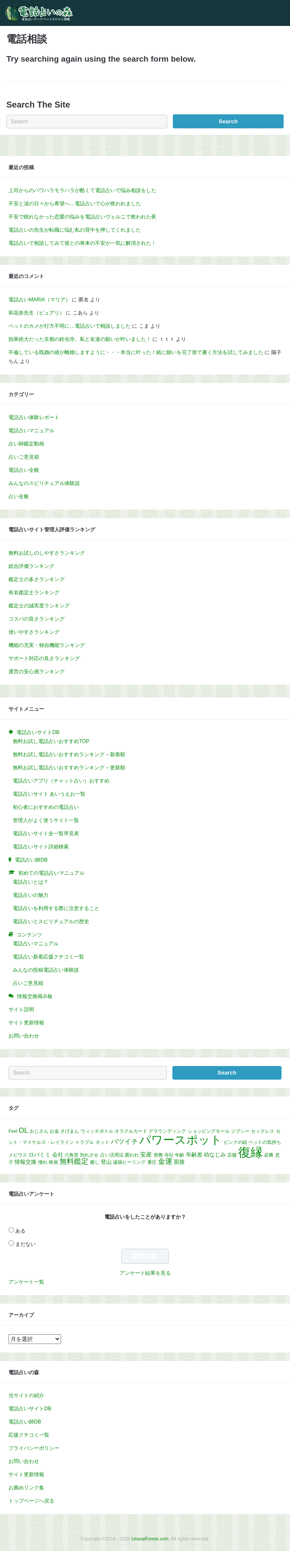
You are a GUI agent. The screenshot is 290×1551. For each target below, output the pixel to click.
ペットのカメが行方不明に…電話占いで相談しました (69, 326)
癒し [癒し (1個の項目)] (94, 1162)
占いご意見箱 (23, 457)
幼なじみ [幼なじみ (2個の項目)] (215, 1154)
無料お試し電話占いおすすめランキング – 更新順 (69, 768)
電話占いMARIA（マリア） (39, 300)
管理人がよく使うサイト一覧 (46, 820)
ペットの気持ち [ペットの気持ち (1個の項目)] (264, 1142)
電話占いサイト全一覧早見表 (46, 833)
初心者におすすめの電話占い (46, 807)
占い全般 (18, 496)
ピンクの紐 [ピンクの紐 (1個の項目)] (235, 1142)
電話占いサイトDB (29, 1409)
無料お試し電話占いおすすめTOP (51, 741)
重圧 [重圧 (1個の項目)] (152, 1162)
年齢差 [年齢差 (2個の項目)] (194, 1154)
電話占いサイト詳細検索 (41, 847)
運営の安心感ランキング (36, 672)
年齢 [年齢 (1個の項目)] (179, 1154)
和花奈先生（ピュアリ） (36, 313)
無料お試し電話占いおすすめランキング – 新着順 (69, 754)
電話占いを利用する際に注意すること (56, 908)
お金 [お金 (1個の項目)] (54, 1131)
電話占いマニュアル (31, 431)
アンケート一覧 (26, 1282)
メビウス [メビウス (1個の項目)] (17, 1154)
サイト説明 (21, 1009)
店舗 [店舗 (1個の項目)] (232, 1154)
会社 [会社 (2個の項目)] (57, 1154)
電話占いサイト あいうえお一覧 (49, 794)
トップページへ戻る (31, 1501)
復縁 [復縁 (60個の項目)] (250, 1152)
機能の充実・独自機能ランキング (46, 645)
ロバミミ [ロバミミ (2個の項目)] (39, 1154)
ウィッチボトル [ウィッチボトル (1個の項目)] (97, 1131)
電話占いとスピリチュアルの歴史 (51, 921)
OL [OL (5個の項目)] (23, 1130)
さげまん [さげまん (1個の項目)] (69, 1131)
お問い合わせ (23, 1036)
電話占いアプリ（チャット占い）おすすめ (61, 781)
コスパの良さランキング (36, 619)
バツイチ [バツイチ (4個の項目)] (124, 1141)
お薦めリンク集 (26, 1488)
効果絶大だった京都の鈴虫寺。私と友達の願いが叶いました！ (79, 339)
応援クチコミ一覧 (28, 1435)
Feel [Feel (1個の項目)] (12, 1131)
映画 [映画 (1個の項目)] (53, 1162)
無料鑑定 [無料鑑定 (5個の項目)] (73, 1161)
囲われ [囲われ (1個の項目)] (132, 1154)
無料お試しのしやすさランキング (46, 553)
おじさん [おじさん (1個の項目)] (39, 1131)
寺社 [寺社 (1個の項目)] (169, 1154)
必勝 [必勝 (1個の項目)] (268, 1154)
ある (20, 1231)
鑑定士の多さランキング (36, 579)
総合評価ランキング (31, 566)
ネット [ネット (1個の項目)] (103, 1142)
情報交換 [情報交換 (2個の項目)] (25, 1162)
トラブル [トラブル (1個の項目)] (84, 1142)
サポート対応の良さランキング (44, 658)
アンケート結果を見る (145, 1273)
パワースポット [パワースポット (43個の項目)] (180, 1139)
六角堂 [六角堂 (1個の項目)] (72, 1154)
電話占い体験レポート (33, 417)
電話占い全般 (23, 470)
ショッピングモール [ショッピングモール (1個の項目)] (209, 1131)
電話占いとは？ (30, 882)
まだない (25, 1244)
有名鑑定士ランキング (33, 592)
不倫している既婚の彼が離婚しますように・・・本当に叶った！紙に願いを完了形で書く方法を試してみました (135, 352)
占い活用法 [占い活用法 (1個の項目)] (112, 1154)
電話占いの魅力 (30, 895)
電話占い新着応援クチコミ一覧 (48, 957)
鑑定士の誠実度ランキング (39, 606)
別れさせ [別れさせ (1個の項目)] (89, 1154)
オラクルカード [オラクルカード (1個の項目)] (131, 1131)
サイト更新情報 (26, 1023)
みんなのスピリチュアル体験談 (44, 483)
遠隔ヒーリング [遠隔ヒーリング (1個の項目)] (129, 1162)
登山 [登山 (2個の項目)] (106, 1162)
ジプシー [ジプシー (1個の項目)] (240, 1131)
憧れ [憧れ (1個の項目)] (43, 1162)
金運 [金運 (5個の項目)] (165, 1161)
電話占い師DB (24, 1422)
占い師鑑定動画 (26, 444)
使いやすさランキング (33, 632)
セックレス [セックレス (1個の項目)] (262, 1131)
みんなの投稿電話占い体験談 (46, 970)
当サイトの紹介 (26, 1395)
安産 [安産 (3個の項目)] (146, 1154)
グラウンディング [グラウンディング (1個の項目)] (167, 1131)
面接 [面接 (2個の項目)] (179, 1162)
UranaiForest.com (150, 1538)
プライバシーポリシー (33, 1448)
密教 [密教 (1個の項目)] (158, 1154)
